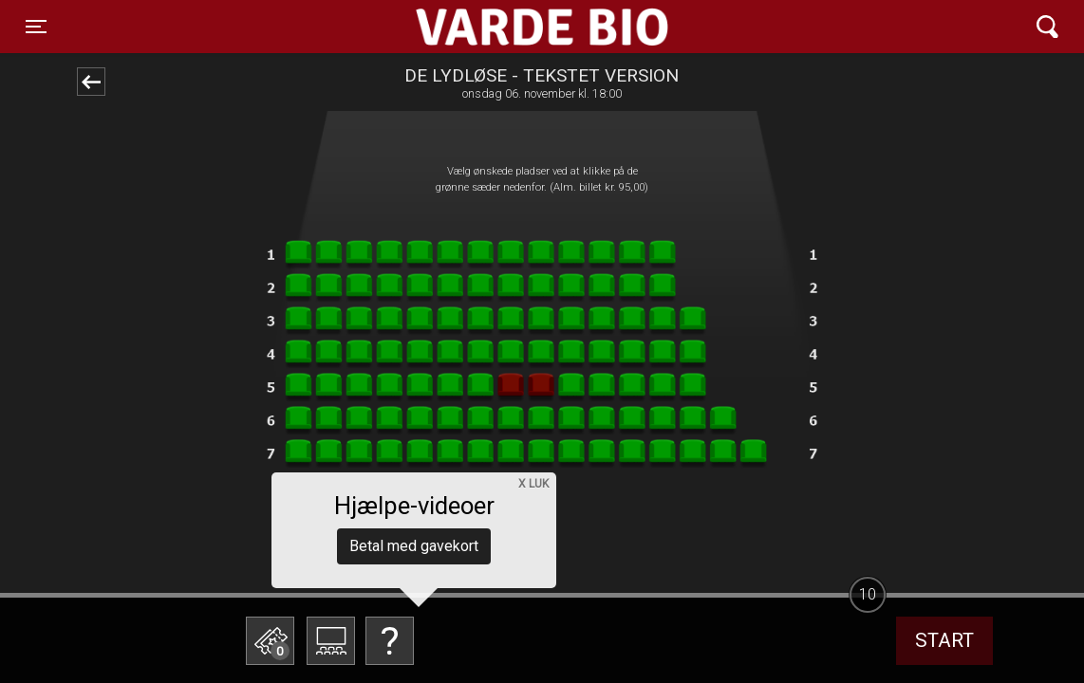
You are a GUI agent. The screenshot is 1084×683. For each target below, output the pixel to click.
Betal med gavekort (413, 546)
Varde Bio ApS (468, 26)
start (944, 640)
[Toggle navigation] (36, 26)
